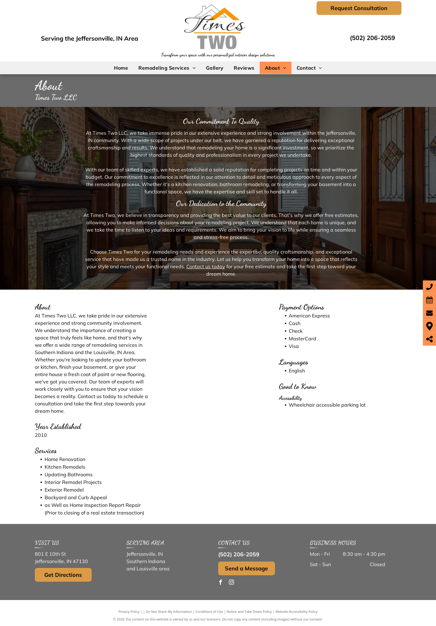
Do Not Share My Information (169, 611)
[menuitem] (121, 68)
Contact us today (205, 266)
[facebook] (221, 583)
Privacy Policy (129, 611)
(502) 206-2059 (372, 38)
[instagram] (232, 583)
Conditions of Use (209, 611)
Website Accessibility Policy (296, 611)
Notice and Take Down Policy (249, 611)
